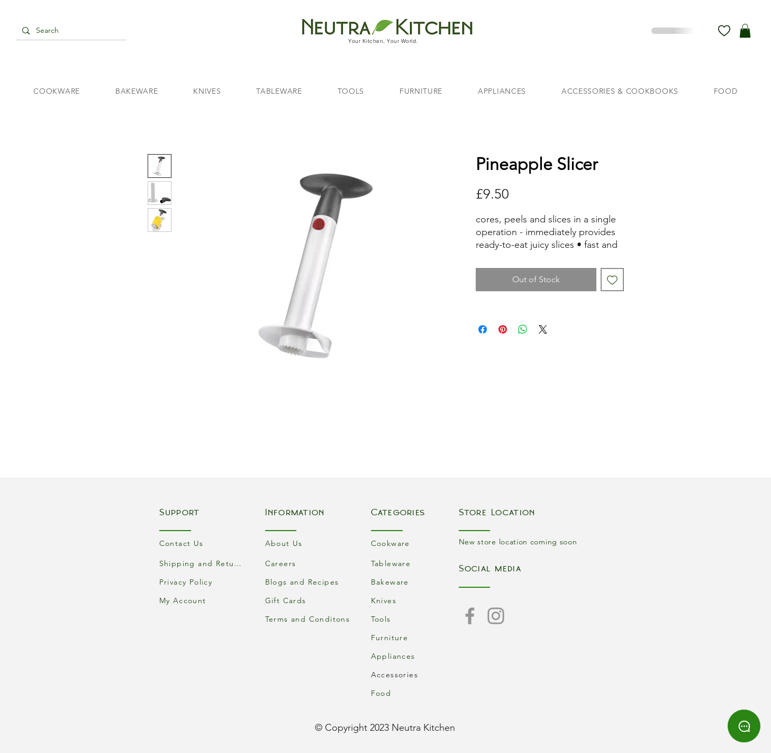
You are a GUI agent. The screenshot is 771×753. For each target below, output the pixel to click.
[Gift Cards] (309, 600)
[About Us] (309, 543)
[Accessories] (415, 674)
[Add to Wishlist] (612, 279)
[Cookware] (415, 543)
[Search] (70, 30)
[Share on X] (543, 329)
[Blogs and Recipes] (309, 581)
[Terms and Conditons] (309, 618)
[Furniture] (415, 637)
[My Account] (203, 600)
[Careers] (309, 563)
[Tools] (415, 618)
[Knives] (415, 600)
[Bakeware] (415, 581)
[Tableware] (415, 563)
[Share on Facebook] (482, 329)
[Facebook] (470, 616)
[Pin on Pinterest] (502, 329)
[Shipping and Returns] (203, 563)
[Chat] (744, 726)
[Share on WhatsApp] (522, 329)
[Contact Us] (203, 543)
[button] (745, 31)
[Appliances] (415, 655)
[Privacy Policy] (203, 581)
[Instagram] (496, 616)
